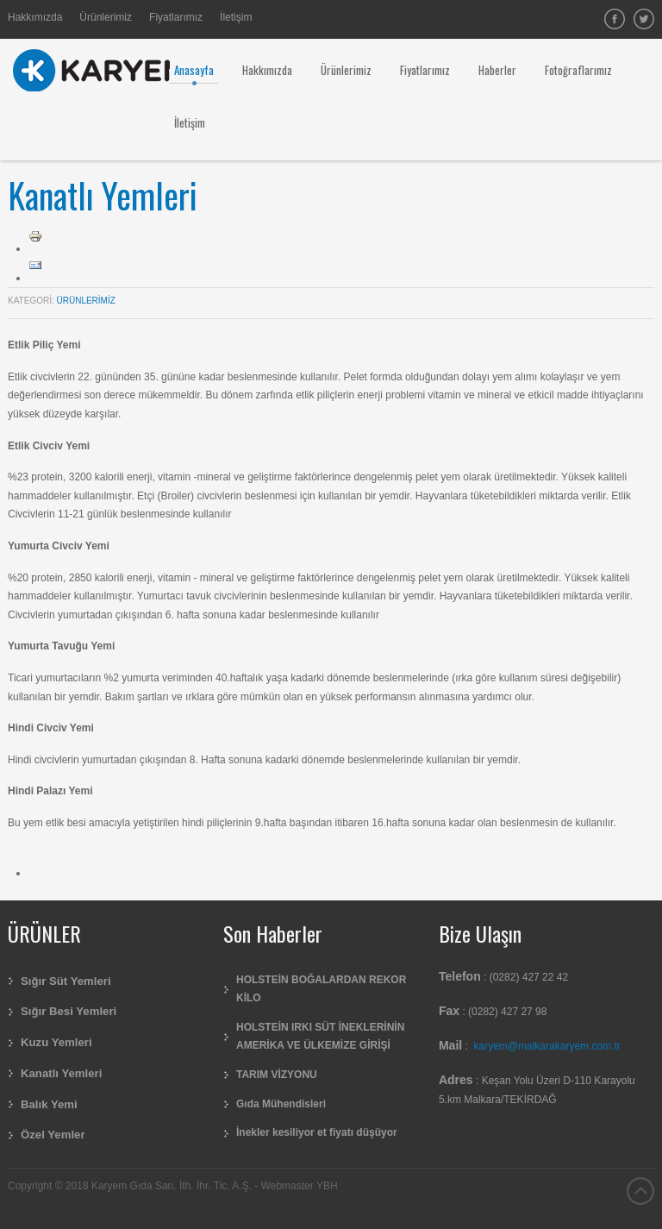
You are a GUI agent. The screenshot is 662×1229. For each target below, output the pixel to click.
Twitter (644, 19)
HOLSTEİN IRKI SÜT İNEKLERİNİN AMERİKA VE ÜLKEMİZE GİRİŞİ (320, 1036)
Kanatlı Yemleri (102, 195)
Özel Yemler (53, 1134)
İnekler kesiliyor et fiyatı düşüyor (316, 1132)
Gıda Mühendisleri (281, 1104)
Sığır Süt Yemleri (66, 981)
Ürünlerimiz (86, 300)
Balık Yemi (49, 1104)
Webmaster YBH (299, 1186)
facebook (614, 19)
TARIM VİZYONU (276, 1075)
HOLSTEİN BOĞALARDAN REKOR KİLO (321, 989)
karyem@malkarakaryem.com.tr (547, 1046)
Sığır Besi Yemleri (68, 1011)
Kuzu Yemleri (56, 1042)
